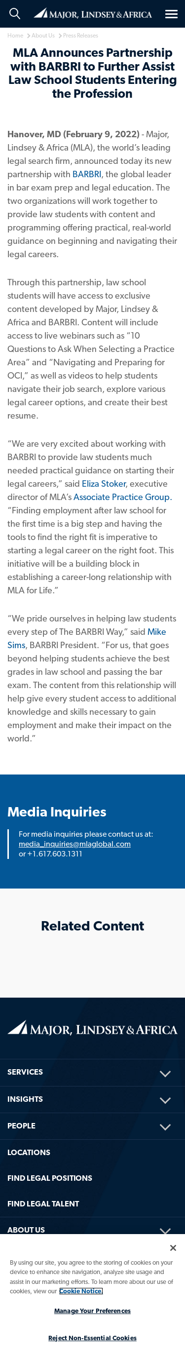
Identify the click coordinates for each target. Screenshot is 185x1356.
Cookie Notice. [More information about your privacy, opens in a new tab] (81, 1291)
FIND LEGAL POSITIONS (49, 1178)
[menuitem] (92, 1139)
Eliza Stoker (103, 483)
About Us (26, 1230)
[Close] (173, 1248)
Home (93, 13)
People (21, 1125)
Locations (28, 1152)
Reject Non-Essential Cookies (92, 1338)
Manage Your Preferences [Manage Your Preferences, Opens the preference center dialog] (92, 1311)
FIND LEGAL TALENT (43, 1203)
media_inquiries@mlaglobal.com (75, 844)
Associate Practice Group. (123, 497)
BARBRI (87, 174)
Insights (25, 1099)
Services (25, 1072)
